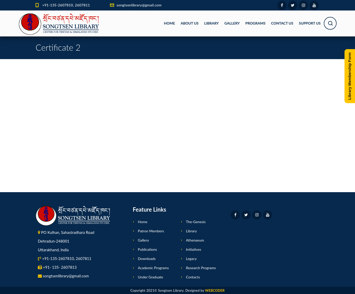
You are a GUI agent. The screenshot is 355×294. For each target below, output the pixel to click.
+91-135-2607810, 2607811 (66, 5)
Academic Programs (153, 268)
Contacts (193, 277)
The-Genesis (196, 222)
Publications (147, 249)
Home (169, 23)
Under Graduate (150, 277)
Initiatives (193, 249)
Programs (255, 23)
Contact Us (282, 23)
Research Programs (201, 268)
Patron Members (151, 231)
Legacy (191, 258)
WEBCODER (215, 290)
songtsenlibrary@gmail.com (139, 5)
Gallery (232, 23)
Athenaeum (195, 240)
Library (211, 23)
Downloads (147, 258)
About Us (189, 23)
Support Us (310, 23)
